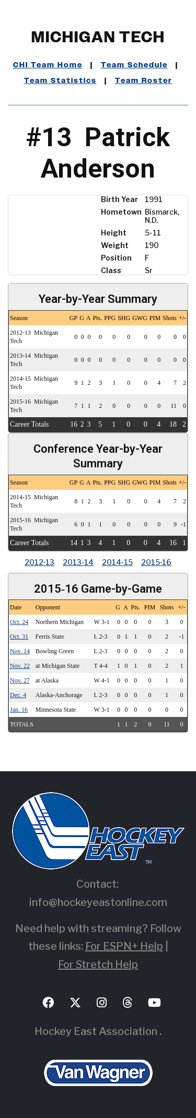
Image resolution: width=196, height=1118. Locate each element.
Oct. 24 (19, 622)
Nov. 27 (20, 680)
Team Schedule (134, 65)
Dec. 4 (18, 695)
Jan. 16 (19, 709)
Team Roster (143, 81)
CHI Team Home (48, 65)
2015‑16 (156, 562)
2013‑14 (78, 562)
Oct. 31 (19, 636)
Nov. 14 (20, 651)
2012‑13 (40, 562)
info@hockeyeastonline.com (98, 902)
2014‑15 (117, 562)
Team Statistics (60, 81)
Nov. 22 (20, 665)
